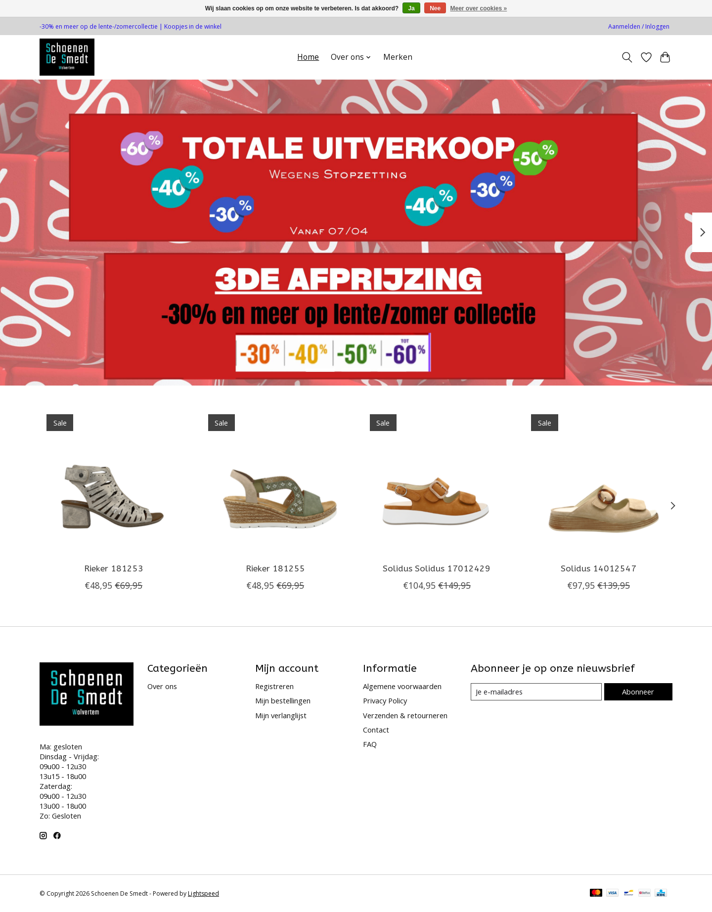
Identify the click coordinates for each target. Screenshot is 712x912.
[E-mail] (536, 692)
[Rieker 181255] (275, 481)
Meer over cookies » (478, 8)
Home (308, 57)
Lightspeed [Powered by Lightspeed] (203, 893)
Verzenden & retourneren (405, 715)
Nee (435, 8)
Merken (397, 57)
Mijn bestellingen (283, 700)
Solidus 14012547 (598, 569)
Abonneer (638, 691)
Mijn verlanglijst (281, 715)
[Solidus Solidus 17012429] (437, 481)
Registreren (274, 686)
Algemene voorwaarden (402, 686)
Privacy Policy (385, 700)
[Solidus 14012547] (598, 481)
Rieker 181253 (113, 569)
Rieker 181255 (275, 569)
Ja (411, 8)
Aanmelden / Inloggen (638, 26)
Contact (376, 730)
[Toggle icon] (627, 57)
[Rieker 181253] (113, 481)
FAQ (370, 744)
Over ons (162, 686)
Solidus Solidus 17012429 (436, 569)
